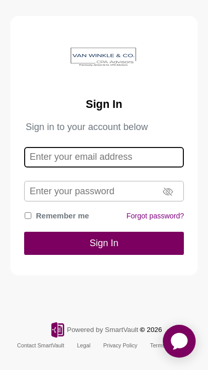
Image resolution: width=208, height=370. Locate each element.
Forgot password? (155, 216)
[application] (179, 341)
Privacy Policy (120, 345)
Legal (83, 345)
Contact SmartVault (40, 345)
